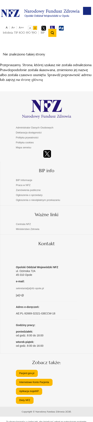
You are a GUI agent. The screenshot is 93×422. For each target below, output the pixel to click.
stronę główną (32, 79)
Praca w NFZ (23, 185)
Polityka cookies (25, 142)
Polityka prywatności (27, 137)
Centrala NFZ (23, 224)
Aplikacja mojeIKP (29, 391)
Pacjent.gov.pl (26, 373)
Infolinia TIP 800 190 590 (20, 32)
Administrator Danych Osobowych (34, 127)
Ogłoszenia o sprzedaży (29, 195)
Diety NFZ (24, 400)
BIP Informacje (24, 180)
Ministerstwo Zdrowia (27, 229)
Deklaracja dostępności (29, 132)
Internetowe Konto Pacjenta (34, 382)
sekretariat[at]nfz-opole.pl (30, 288)
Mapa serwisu (23, 147)
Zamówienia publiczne (28, 190)
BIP (42, 32)
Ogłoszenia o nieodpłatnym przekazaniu (38, 200)
